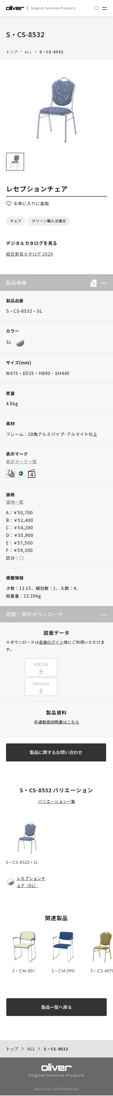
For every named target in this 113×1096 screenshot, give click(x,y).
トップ (12, 51)
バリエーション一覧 (56, 802)
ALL (28, 51)
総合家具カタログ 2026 (29, 254)
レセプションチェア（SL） (27, 882)
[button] (102, 282)
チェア (16, 220)
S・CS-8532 (51, 51)
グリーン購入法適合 (49, 220)
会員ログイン (51, 642)
